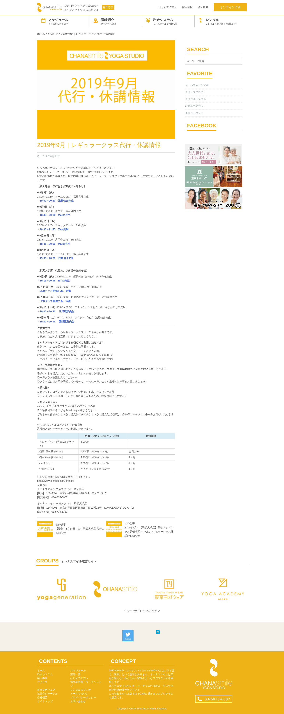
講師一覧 (75, 674)
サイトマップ (45, 701)
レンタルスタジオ (80, 689)
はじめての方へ (168, 7)
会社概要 (203, 7)
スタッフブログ (194, 92)
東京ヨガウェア (194, 113)
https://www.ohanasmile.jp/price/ (55, 480)
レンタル (220, 21)
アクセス (42, 682)
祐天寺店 (108, 7)
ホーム (41, 670)
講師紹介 (115, 21)
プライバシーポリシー (83, 697)
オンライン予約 (230, 7)
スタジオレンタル (195, 99)
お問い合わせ (78, 701)
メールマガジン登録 (196, 85)
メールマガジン (79, 693)
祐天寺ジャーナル (47, 693)
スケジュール (63, 21)
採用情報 (187, 7)
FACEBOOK (201, 125)
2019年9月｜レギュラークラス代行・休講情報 (99, 145)
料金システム (168, 21)
